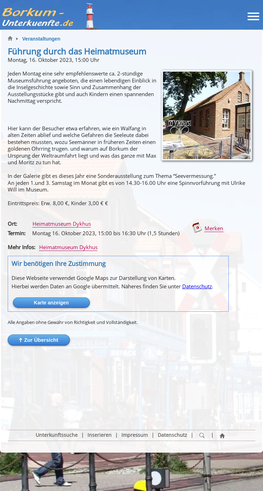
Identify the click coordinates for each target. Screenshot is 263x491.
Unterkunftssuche (57, 403)
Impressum (134, 403)
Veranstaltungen (41, 39)
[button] (39, 340)
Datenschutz (197, 286)
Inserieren (99, 403)
